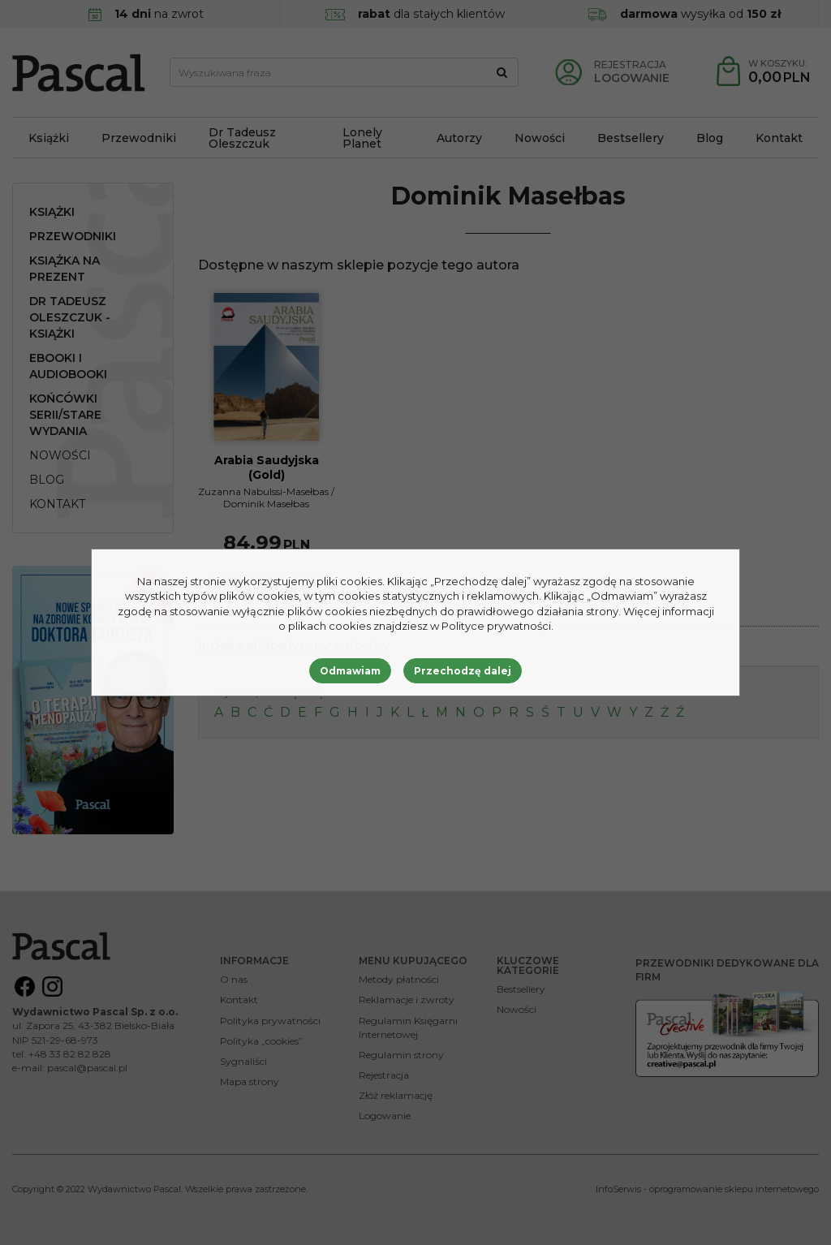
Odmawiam (350, 671)
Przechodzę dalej (462, 671)
